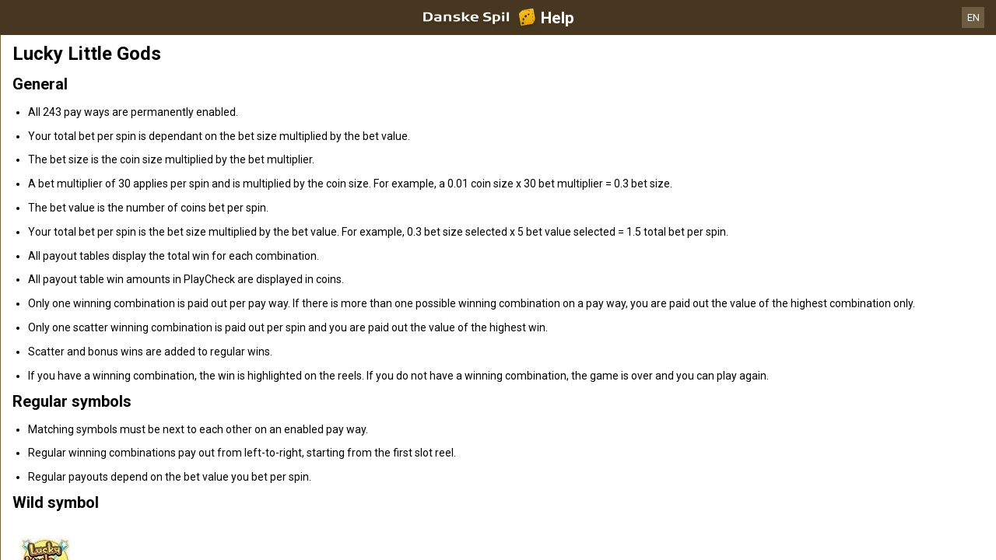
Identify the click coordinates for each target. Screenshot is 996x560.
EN (973, 17)
